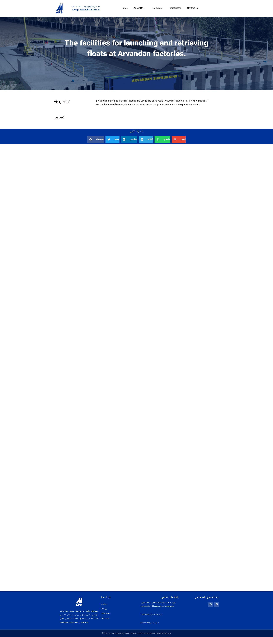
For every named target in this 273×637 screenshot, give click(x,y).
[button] (95, 139)
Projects (158, 8)
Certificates (175, 8)
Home (125, 8)
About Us (140, 8)
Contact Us (192, 8)
